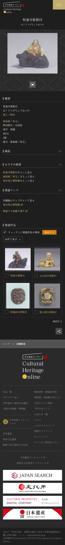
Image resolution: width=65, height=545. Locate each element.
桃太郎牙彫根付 (48, 312)
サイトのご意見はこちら (46, 442)
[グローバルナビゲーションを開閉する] (59, 4)
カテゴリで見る (11, 397)
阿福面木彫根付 (18, 312)
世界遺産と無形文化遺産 (15, 403)
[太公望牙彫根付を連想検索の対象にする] (36, 275)
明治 (12, 114)
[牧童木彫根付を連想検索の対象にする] (6, 275)
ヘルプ (37, 419)
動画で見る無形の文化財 (15, 444)
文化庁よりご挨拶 (43, 403)
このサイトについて (44, 425)
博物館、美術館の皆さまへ (47, 397)
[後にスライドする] (57, 321)
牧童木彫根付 (17, 275)
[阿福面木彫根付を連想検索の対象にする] (6, 312)
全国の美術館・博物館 (14, 408)
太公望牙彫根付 (48, 275)
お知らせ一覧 (41, 414)
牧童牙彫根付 (10, 172)
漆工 (5, 114)
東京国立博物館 (11, 180)
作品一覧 (7, 391)
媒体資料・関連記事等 (45, 391)
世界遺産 (7, 433)
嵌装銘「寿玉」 (11, 121)
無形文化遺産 (9, 439)
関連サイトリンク (43, 431)
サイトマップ (41, 436)
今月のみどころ (42, 408)
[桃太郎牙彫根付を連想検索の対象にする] (36, 312)
